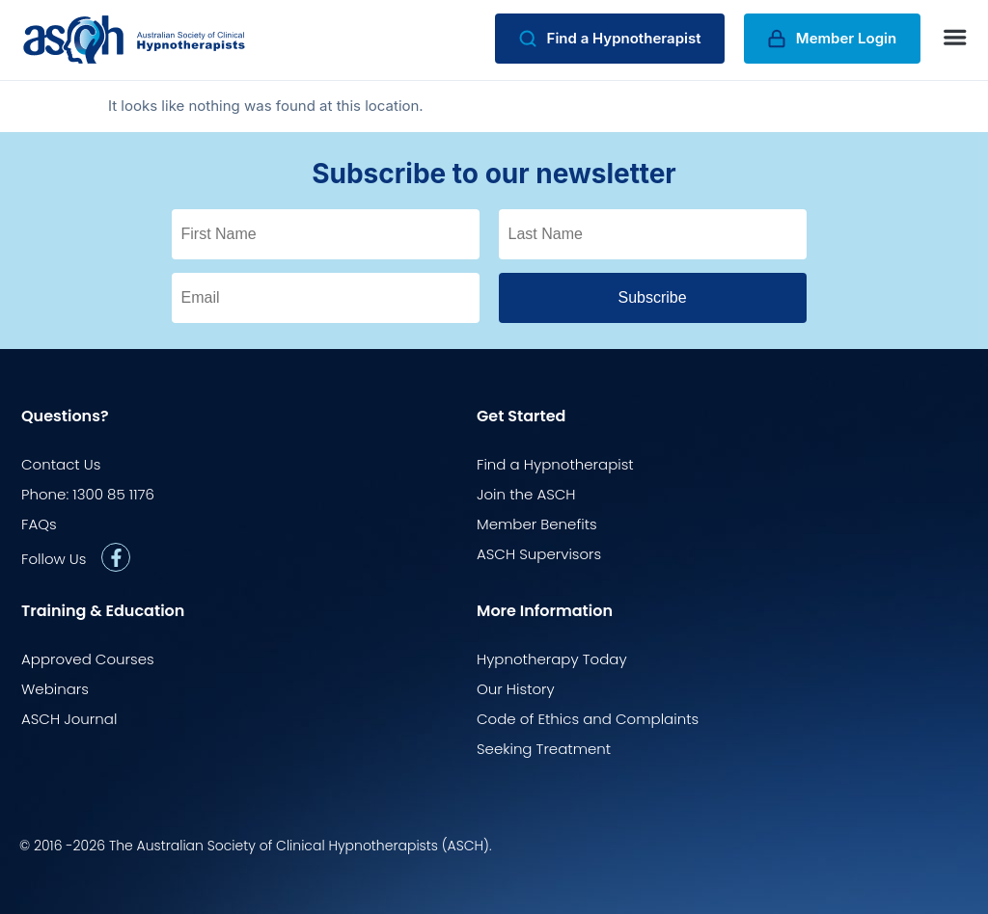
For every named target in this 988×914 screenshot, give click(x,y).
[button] (956, 37)
